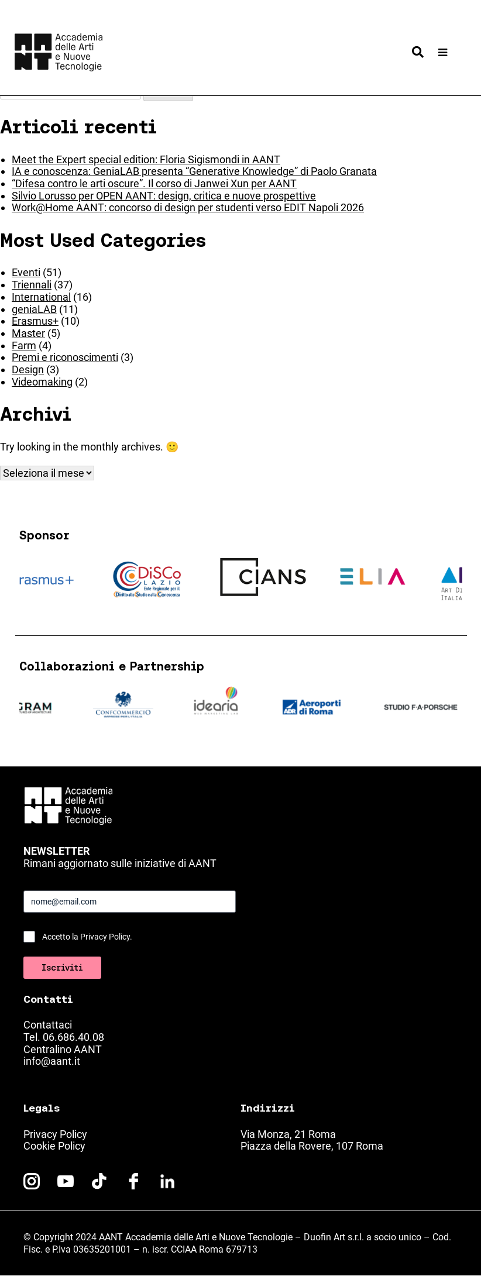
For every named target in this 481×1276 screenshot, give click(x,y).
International (41, 297)
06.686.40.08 (73, 1037)
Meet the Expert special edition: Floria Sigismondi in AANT (146, 159)
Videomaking (42, 382)
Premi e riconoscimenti (65, 357)
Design (28, 369)
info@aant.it (51, 1061)
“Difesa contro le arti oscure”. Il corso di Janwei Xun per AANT (154, 183)
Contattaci (47, 1025)
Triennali (31, 284)
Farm (24, 345)
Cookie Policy (54, 1146)
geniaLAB (34, 309)
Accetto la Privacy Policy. (87, 936)
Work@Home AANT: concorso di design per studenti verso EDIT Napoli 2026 (188, 207)
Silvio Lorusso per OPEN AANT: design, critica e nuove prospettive (164, 196)
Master (28, 333)
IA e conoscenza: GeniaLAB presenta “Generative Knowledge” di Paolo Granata (194, 171)
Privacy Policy (55, 1134)
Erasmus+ (35, 321)
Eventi (26, 272)
